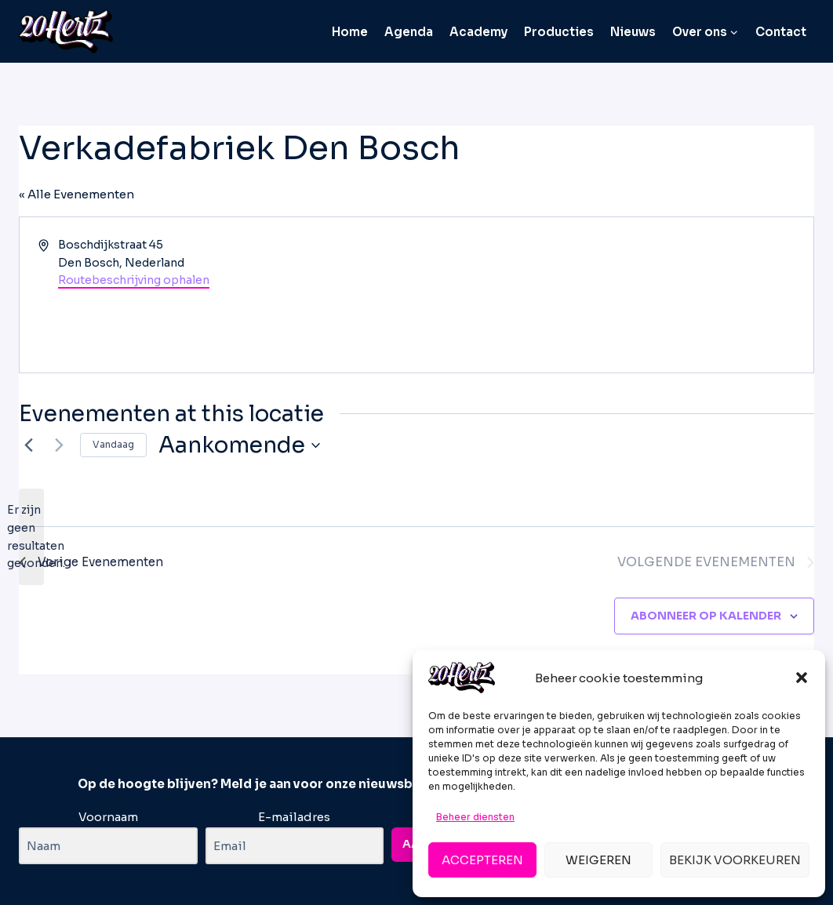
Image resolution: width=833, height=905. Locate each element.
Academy (478, 31)
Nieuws (633, 31)
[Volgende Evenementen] (58, 445)
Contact (780, 31)
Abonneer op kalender (706, 616)
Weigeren (598, 859)
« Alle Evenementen (76, 194)
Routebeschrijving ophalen (133, 280)
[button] (801, 677)
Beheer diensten (475, 817)
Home (350, 31)
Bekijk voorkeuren (735, 859)
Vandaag (113, 444)
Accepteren (482, 859)
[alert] (31, 537)
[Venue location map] (614, 295)
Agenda (408, 31)
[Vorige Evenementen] (28, 445)
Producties (559, 31)
